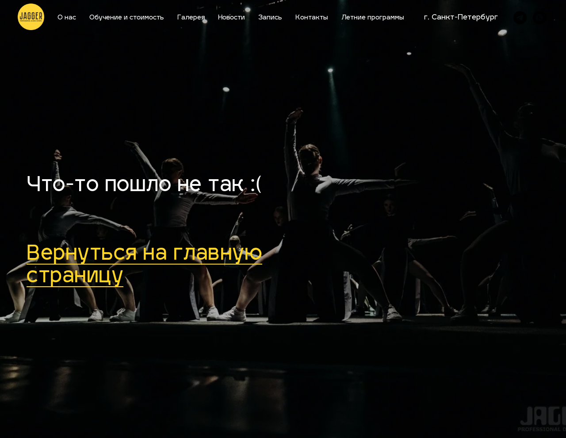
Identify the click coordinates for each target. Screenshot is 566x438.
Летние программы (372, 18)
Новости (231, 18)
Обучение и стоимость (126, 18)
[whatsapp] (539, 17)
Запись (270, 18)
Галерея (191, 18)
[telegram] (520, 17)
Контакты (311, 18)
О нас (66, 18)
